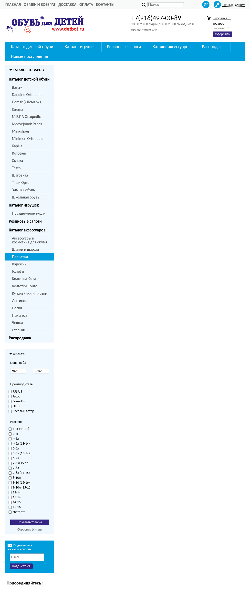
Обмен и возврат (39, 4)
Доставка (67, 4)
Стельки (18, 330)
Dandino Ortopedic (27, 94)
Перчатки (20, 256)
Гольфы (18, 271)
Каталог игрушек (80, 46)
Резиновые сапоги (124, 46)
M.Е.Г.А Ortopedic (26, 116)
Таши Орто (21, 182)
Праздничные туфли (28, 213)
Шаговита (20, 175)
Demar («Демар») (26, 102)
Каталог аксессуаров (172, 46)
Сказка (17, 160)
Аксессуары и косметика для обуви (29, 240)
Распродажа (213, 46)
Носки (17, 308)
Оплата (86, 4)
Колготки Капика (25, 278)
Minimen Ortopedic (27, 138)
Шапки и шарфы (25, 249)
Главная (13, 4)
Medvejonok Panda (27, 124)
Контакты (105, 4)
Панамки (19, 315)
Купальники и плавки (29, 293)
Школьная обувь (25, 197)
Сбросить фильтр (29, 529)
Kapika (17, 146)
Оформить (222, 34)
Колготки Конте (24, 286)
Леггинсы (19, 300)
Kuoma (17, 109)
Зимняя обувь (23, 190)
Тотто (16, 168)
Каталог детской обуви (32, 46)
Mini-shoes (21, 131)
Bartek (17, 87)
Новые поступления (29, 56)
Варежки (19, 264)
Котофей (19, 153)
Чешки (17, 322)
